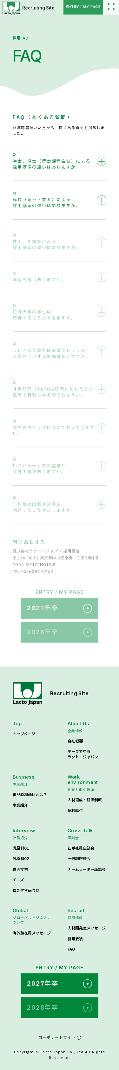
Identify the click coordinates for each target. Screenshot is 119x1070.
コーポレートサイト (59, 1038)
